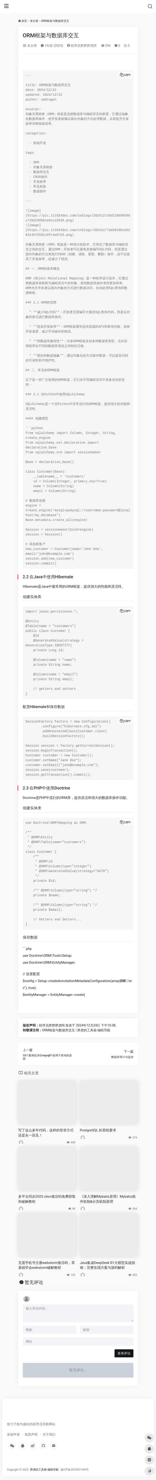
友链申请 (13, 1434)
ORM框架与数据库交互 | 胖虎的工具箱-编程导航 (76, 1030)
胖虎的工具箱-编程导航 (44, 1469)
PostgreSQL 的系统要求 (98, 1130)
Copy (127, 75)
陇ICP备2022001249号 (75, 1469)
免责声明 (31, 1434)
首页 (24, 21)
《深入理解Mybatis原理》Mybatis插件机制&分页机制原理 (107, 1198)
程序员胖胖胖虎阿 (82, 45)
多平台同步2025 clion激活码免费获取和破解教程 (47, 1198)
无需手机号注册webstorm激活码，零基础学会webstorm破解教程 (46, 1265)
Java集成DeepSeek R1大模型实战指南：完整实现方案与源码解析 (107, 1265)
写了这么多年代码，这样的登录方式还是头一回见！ (46, 1132)
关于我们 (49, 1434)
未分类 (34, 21)
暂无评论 (34, 1282)
